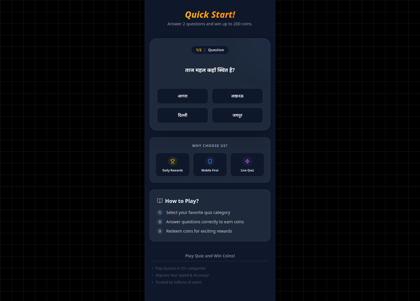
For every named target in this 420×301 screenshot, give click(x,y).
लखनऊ (237, 96)
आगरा (183, 96)
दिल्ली (182, 115)
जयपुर (237, 115)
